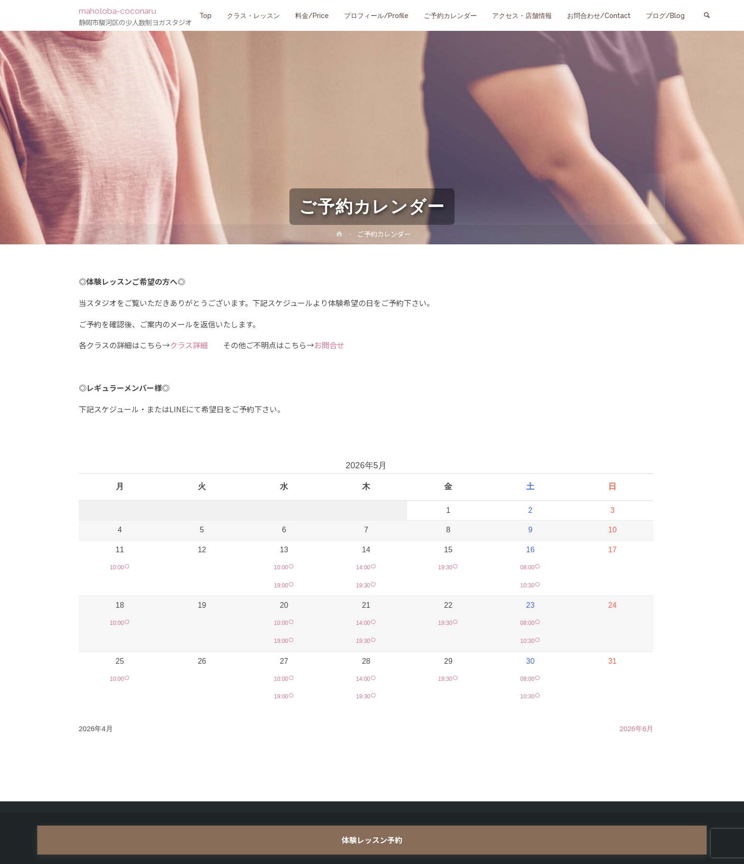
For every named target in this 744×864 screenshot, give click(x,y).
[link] (706, 16)
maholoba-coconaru (123, 10)
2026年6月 (637, 729)
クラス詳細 (189, 345)
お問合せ (329, 345)
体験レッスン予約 (372, 839)
